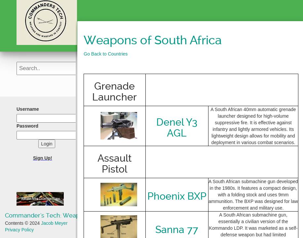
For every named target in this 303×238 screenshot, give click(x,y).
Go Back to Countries (106, 54)
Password (27, 126)
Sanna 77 (176, 229)
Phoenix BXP (177, 196)
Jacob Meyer (54, 223)
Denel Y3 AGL (176, 127)
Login (46, 143)
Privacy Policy (19, 229)
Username (28, 109)
